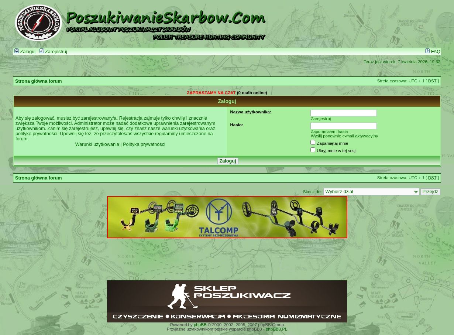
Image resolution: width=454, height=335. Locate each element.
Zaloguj (24, 51)
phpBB (200, 324)
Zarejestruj (53, 51)
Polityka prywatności (144, 144)
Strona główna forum (38, 81)
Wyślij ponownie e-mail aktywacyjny (344, 136)
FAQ (432, 51)
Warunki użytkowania (97, 144)
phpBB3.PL (276, 329)
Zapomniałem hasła (329, 131)
